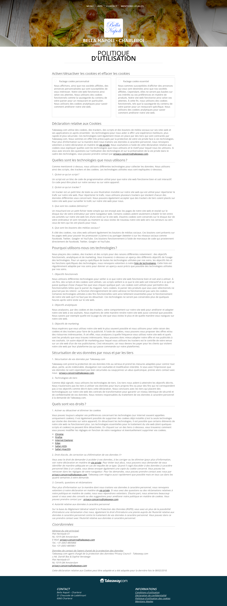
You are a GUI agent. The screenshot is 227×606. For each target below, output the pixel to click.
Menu (90, 6)
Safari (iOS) (61, 446)
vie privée (104, 144)
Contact (111, 6)
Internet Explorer (64, 440)
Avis (99, 6)
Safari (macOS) (63, 449)
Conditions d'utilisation (147, 592)
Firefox (58, 437)
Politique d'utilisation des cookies (152, 598)
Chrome (59, 434)
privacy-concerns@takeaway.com (130, 153)
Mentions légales (132, 6)
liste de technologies (145, 263)
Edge (57, 443)
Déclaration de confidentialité (150, 595)
